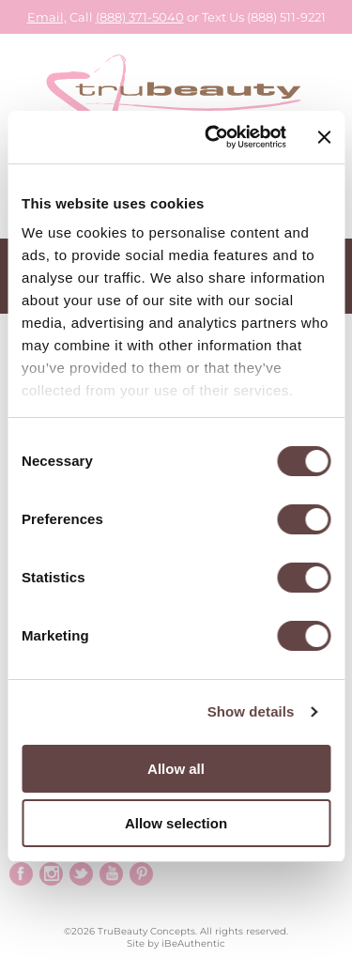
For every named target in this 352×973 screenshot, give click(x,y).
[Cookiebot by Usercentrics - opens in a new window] (213, 137)
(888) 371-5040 (140, 16)
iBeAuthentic (193, 943)
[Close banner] (323, 137)
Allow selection (176, 823)
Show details (251, 711)
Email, (47, 16)
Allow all (176, 769)
